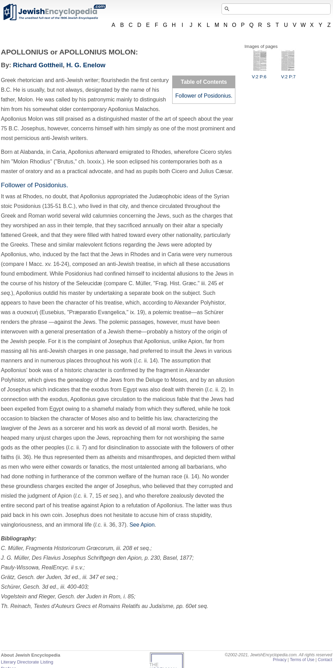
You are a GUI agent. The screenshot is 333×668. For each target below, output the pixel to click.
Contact (325, 659)
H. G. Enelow (85, 65)
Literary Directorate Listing (27, 662)
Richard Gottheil (38, 65)
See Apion (142, 525)
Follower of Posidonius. (203, 96)
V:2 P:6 (259, 74)
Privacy (280, 659)
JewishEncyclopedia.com (54, 12)
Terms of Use (302, 659)
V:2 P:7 (288, 74)
